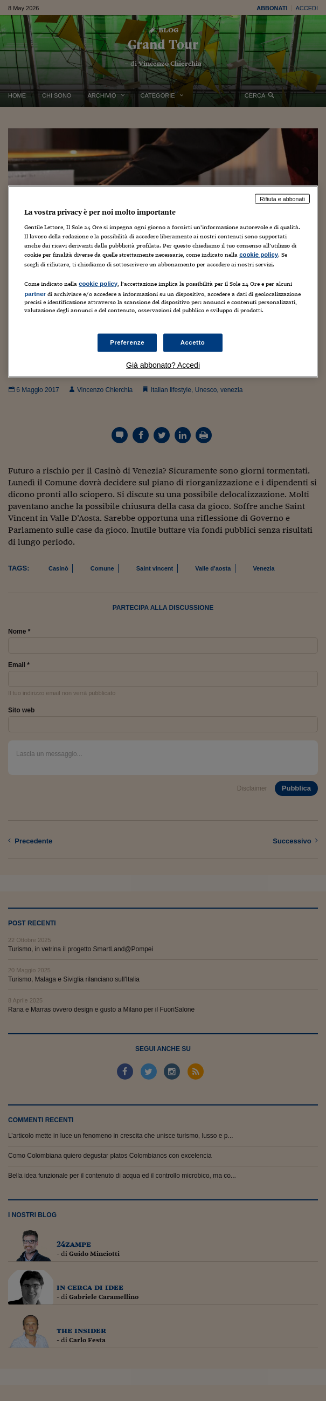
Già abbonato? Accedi (163, 364)
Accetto (193, 342)
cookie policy (258, 254)
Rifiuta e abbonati (282, 198)
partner (35, 293)
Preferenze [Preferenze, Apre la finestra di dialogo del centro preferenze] (127, 342)
